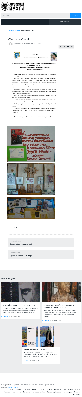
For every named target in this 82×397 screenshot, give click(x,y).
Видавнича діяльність (54, 392)
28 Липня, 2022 (34, 361)
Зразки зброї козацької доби (21, 244)
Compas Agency (13, 387)
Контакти (77, 392)
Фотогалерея (67, 392)
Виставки (5, 316)
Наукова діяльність (38, 392)
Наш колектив (16, 392)
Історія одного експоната (72, 390)
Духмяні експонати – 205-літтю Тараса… (19, 305)
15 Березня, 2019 (15, 316)
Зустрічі (16, 227)
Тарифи (49, 390)
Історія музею (75, 394)
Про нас (7, 392)
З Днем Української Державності (37, 350)
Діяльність (26, 392)
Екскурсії (35, 390)
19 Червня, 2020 (18, 44)
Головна (11, 390)
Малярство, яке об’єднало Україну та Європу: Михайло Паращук (59, 306)
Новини (24, 227)
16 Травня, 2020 (56, 320)
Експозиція (57, 390)
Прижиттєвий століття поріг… (22, 256)
